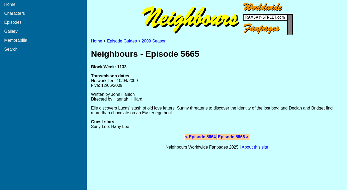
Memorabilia (15, 40)
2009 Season (154, 41)
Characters (14, 13)
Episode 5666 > (233, 137)
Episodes (13, 22)
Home (10, 4)
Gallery (11, 31)
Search (11, 49)
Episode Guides (122, 41)
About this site (255, 147)
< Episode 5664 (200, 137)
